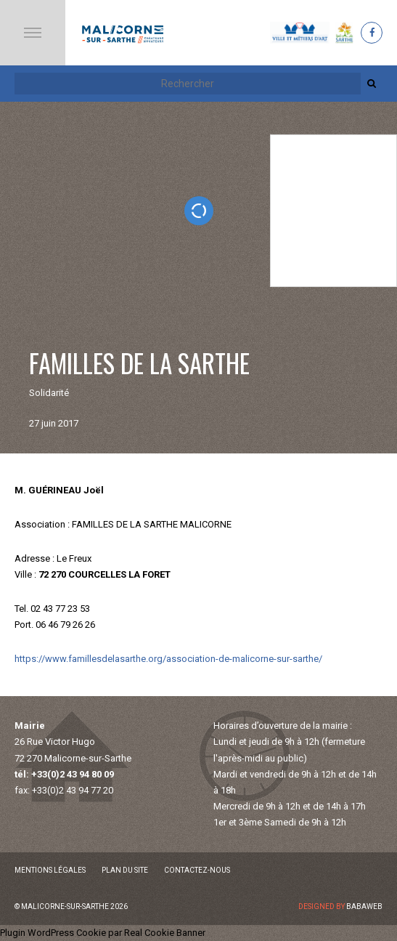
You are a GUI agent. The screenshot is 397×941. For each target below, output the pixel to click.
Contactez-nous (197, 870)
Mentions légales (50, 870)
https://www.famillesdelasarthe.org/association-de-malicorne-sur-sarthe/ (168, 658)
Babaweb (364, 906)
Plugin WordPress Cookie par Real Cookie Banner (102, 932)
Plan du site (125, 870)
